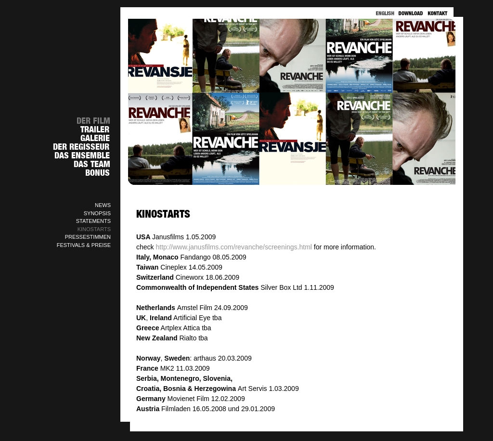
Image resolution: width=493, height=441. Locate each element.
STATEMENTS (93, 221)
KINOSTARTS (94, 229)
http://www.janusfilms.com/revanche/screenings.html (233, 247)
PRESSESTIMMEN (88, 237)
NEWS (103, 205)
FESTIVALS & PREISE (84, 245)
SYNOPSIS (97, 213)
